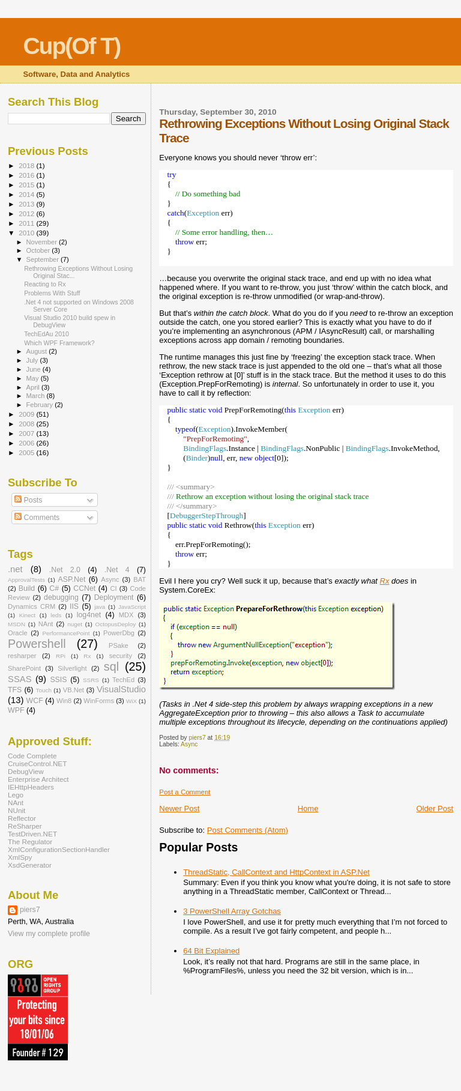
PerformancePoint (65, 633)
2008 (27, 424)
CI (113, 588)
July (33, 360)
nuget (74, 624)
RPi (60, 656)
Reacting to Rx (44, 284)
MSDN (16, 624)
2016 (27, 175)
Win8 (63, 700)
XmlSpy (20, 857)
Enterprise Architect (38, 779)
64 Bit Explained (211, 950)
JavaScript (132, 606)
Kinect (27, 615)
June (34, 369)
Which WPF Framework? (59, 342)
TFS (15, 690)
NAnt (45, 623)
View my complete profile (49, 933)
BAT (139, 579)
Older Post (435, 808)
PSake (118, 645)
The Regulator (30, 841)
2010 (27, 233)
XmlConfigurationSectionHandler (59, 849)
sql (111, 666)
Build (27, 588)
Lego (15, 795)
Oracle (18, 632)
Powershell (37, 643)
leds (55, 615)
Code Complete (32, 756)
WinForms (98, 700)
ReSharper (25, 826)
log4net (89, 615)
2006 (27, 443)
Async (189, 744)
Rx (385, 580)
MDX (126, 614)
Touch (44, 690)
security (120, 655)
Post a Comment (184, 792)
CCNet (84, 588)
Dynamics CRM (31, 606)
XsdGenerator (30, 865)
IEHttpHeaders (31, 787)
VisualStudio (121, 689)
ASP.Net (72, 579)
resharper (22, 655)
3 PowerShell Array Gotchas (232, 911)
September (43, 259)
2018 (27, 165)
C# (54, 588)
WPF (16, 710)
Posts (28, 500)
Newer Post (179, 808)
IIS (74, 606)
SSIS (58, 679)
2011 (27, 223)
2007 (27, 433)
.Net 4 (117, 570)
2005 (27, 452)
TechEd (123, 679)
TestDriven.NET (32, 834)
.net (15, 569)
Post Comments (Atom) (247, 830)
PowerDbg (118, 632)
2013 (27, 204)
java (99, 606)
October (39, 250)
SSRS (91, 680)
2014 (27, 194)
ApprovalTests (26, 579)
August (37, 351)
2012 (27, 213)
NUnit (16, 810)
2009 (27, 414)
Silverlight (72, 668)
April (33, 387)
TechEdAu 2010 (46, 333)
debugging (61, 597)
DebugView (26, 771)
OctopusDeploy (115, 624)
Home (308, 808)
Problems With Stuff (52, 293)
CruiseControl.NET (37, 763)
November (42, 242)
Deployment (114, 597)
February (40, 404)
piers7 (30, 909)
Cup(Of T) (71, 46)
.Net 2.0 (64, 570)
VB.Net (73, 690)
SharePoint (24, 668)
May (33, 378)
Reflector (22, 818)
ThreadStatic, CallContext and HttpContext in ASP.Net (276, 872)
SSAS (20, 679)
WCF (34, 701)
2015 (27, 185)
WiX (131, 701)
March (36, 395)
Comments (36, 517)
